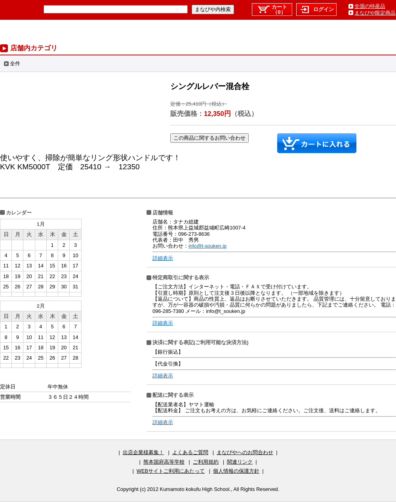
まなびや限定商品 (375, 13)
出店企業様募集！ (143, 452)
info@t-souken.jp (207, 246)
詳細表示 (162, 258)
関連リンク (240, 462)
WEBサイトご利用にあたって (171, 471)
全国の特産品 (369, 6)
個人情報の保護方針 (236, 471)
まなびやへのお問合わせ (245, 452)
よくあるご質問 (190, 452)
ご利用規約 (206, 462)
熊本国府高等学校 (164, 462)
